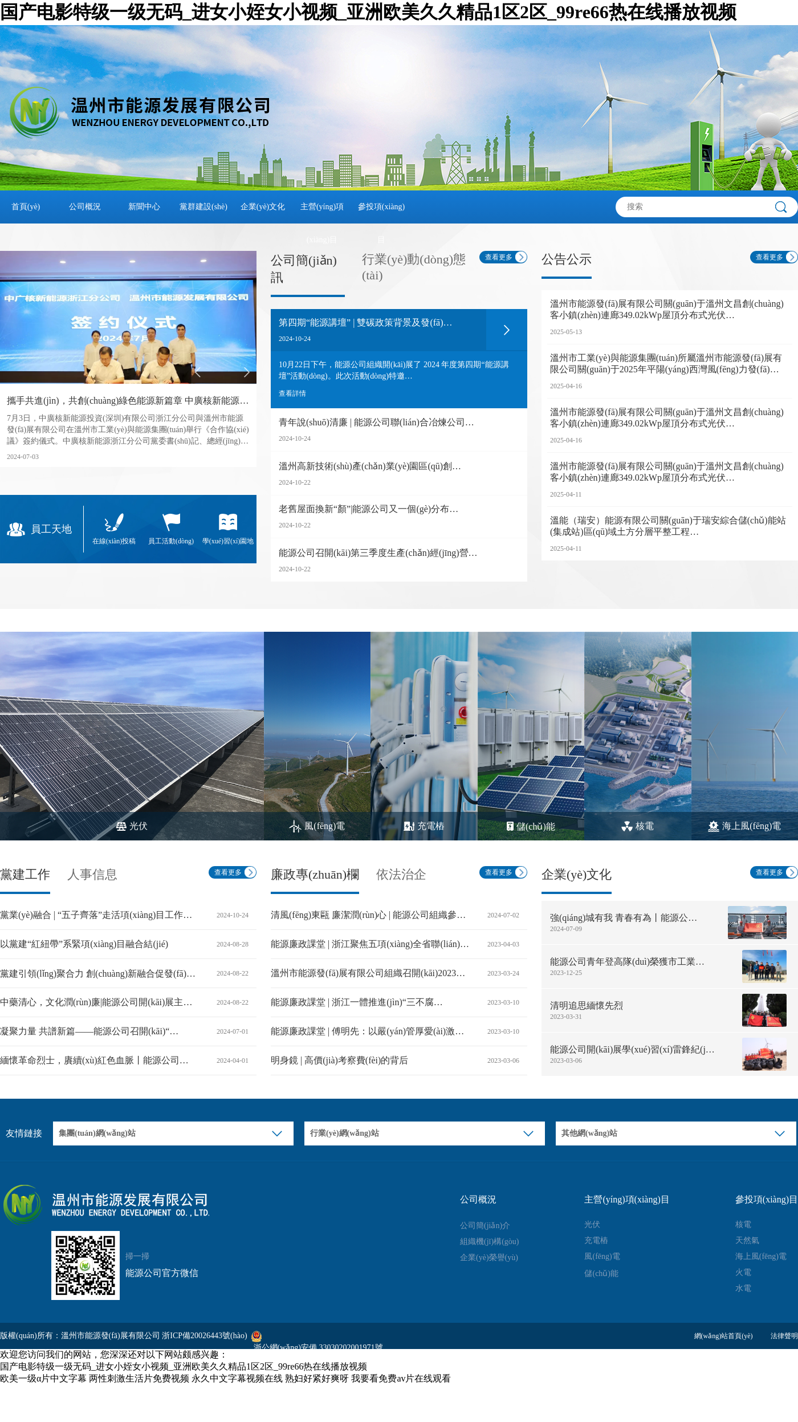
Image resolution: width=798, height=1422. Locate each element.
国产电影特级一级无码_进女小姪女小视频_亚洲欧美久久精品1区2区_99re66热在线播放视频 (368, 12)
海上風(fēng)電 (761, 1256)
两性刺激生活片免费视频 (139, 1378)
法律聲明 (784, 1336)
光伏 (592, 1224)
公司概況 (85, 206)
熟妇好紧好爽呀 (317, 1378)
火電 (743, 1272)
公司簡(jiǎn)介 (485, 1225)
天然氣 (747, 1240)
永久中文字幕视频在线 (237, 1378)
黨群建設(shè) (203, 206)
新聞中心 (144, 206)
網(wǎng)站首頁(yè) (723, 1336)
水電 (743, 1288)
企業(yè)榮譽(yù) (489, 1257)
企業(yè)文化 (263, 206)
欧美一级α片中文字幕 (43, 1378)
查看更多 (498, 257)
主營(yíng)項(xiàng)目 (322, 213)
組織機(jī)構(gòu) (489, 1241)
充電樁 (596, 1240)
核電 (743, 1224)
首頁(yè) (25, 206)
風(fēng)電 (602, 1256)
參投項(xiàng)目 (381, 213)
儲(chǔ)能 (601, 1273)
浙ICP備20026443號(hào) (204, 1335)
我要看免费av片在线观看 (401, 1378)
